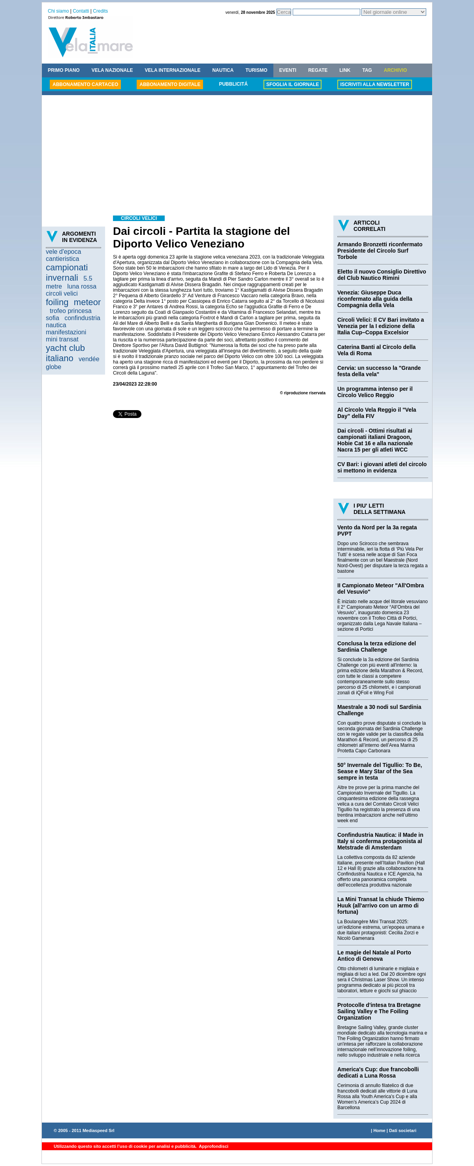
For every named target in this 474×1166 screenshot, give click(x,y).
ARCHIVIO (395, 70)
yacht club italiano (65, 353)
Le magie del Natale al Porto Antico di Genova (374, 955)
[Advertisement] (237, 156)
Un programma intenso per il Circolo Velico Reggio (375, 392)
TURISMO (256, 70)
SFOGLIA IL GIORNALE (292, 84)
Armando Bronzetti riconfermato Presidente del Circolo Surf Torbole (379, 250)
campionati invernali (67, 272)
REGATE (317, 70)
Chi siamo (58, 11)
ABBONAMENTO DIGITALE (169, 84)
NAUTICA (222, 70)
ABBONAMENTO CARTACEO (85, 84)
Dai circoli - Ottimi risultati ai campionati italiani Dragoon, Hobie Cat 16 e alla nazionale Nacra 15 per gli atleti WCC (375, 440)
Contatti (81, 11)
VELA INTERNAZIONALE (173, 70)
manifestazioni (66, 332)
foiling (57, 302)
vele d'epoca (63, 251)
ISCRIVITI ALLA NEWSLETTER (374, 84)
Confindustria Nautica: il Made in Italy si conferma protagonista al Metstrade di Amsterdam (380, 841)
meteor (87, 302)
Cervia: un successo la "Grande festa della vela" (379, 371)
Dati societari (402, 1130)
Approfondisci (213, 1146)
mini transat (62, 339)
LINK (344, 70)
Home (379, 1130)
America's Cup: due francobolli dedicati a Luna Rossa (378, 1072)
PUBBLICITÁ (233, 84)
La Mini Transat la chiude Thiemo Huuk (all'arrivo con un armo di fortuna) (380, 905)
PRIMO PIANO (64, 70)
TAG (367, 70)
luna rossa (81, 286)
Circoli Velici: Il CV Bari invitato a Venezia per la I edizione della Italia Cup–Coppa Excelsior (380, 326)
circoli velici (62, 293)
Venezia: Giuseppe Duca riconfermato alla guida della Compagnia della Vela (374, 298)
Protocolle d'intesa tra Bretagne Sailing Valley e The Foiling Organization (379, 1011)
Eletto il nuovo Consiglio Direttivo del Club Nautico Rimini (381, 274)
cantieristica (62, 258)
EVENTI (287, 70)
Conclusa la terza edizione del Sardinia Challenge (376, 646)
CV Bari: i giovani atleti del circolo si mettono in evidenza (382, 467)
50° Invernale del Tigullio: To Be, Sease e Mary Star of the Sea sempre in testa (379, 771)
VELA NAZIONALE (112, 70)
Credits (100, 11)
